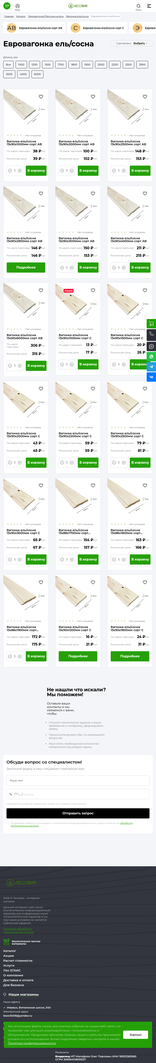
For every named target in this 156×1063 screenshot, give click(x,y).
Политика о (11, 929)
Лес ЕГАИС (12, 971)
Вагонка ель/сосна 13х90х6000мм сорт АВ (25, 337)
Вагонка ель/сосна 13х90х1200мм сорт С (75, 629)
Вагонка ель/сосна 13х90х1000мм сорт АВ (24, 143)
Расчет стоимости (17, 962)
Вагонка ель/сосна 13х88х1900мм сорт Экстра (22, 629)
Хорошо (136, 1035)
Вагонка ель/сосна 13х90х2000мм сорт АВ (77, 143)
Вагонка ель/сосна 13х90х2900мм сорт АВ (25, 240)
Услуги (8, 966)
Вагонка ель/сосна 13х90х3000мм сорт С (23, 532)
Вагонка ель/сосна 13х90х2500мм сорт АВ (129, 143)
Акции (8, 957)
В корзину (36, 171)
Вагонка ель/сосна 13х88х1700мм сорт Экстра (74, 532)
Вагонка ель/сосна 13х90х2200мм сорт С (75, 435)
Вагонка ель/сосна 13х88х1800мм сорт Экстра (126, 532)
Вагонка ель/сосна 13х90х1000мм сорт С (75, 337)
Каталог (9, 952)
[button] (7, 6)
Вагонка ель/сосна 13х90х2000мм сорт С (23, 435)
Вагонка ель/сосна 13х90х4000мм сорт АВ (129, 240)
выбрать (139, 43)
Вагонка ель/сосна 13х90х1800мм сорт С (127, 629)
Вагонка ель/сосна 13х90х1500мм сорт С (127, 337)
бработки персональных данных (18, 931)
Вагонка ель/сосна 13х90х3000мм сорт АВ (77, 240)
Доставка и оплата (18, 981)
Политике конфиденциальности (32, 1043)
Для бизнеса (13, 986)
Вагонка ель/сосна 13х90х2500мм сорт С (127, 435)
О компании (13, 976)
